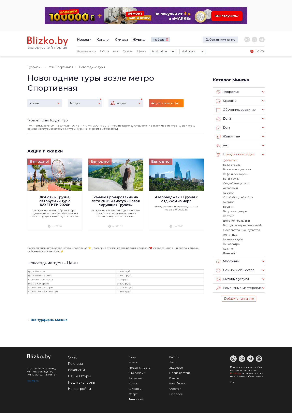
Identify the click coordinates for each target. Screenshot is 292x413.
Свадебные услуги (236, 183)
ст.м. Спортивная (60, 67)
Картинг (228, 216)
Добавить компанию (220, 39)
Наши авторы (79, 376)
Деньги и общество (235, 270)
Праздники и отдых (235, 154)
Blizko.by (235, 373)
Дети (223, 119)
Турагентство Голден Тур (47, 120)
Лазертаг (229, 253)
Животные (228, 136)
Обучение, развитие (236, 110)
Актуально (136, 378)
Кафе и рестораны (236, 174)
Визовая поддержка (237, 169)
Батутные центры (235, 211)
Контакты (33, 380)
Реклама (75, 364)
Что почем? (137, 372)
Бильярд (228, 202)
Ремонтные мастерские (239, 288)
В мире (174, 378)
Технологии (137, 399)
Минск (133, 362)
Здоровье (227, 92)
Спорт (133, 394)
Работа (104, 51)
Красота (226, 101)
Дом (223, 128)
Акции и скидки (45, 151)
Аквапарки (230, 188)
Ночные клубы (233, 239)
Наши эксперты (81, 382)
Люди (132, 357)
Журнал (139, 40)
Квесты (228, 192)
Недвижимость (86, 51)
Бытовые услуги (232, 279)
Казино (228, 248)
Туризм (128, 51)
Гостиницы (230, 234)
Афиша (141, 51)
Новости (84, 40)
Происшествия (179, 372)
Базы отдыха (231, 164)
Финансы (135, 388)
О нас (72, 357)
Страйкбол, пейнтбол (238, 197)
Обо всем (176, 394)
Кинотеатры (231, 244)
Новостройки (79, 389)
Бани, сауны (231, 178)
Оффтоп (175, 388)
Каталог (103, 40)
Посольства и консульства (241, 230)
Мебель (158, 39)
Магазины (227, 261)
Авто (116, 51)
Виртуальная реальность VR (242, 225)
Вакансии (76, 370)
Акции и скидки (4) (165, 103)
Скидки (121, 40)
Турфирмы (35, 67)
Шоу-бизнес (177, 383)
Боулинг (228, 206)
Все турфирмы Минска (47, 320)
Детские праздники (236, 220)
